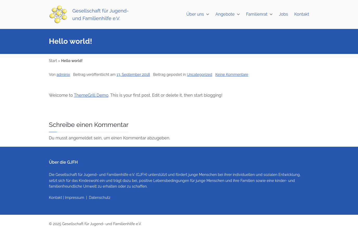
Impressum (74, 197)
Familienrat (259, 14)
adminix (63, 74)
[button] (206, 14)
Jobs (283, 14)
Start (53, 61)
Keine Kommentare (231, 74)
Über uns (197, 14)
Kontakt (301, 14)
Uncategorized (199, 74)
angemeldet (81, 138)
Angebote (227, 14)
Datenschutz (100, 197)
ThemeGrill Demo (91, 95)
